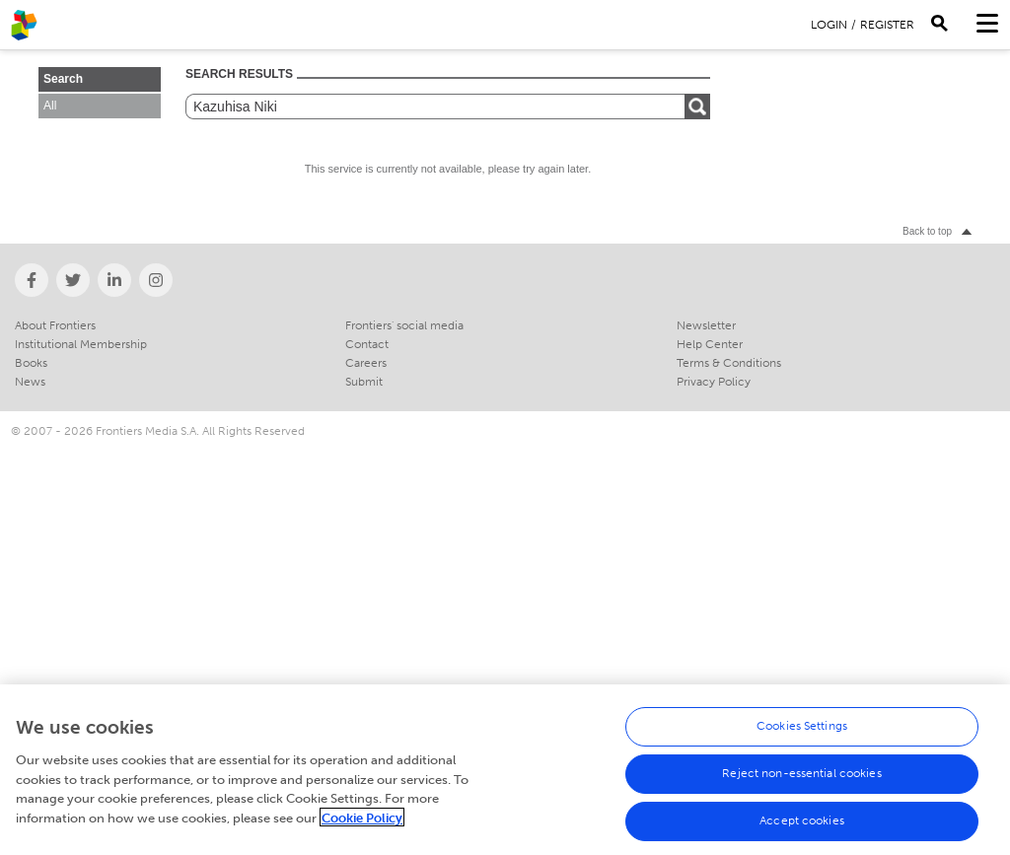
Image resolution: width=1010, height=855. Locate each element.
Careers (366, 363)
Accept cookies (801, 825)
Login (829, 25)
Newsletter (706, 325)
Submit (364, 382)
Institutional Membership (81, 344)
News (30, 382)
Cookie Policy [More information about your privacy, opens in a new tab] (362, 823)
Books (31, 363)
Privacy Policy (714, 382)
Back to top (927, 231)
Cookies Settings (802, 731)
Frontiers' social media (404, 325)
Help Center (710, 344)
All (49, 105)
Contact (367, 344)
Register (887, 25)
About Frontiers (55, 325)
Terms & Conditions (729, 363)
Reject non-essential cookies (801, 778)
